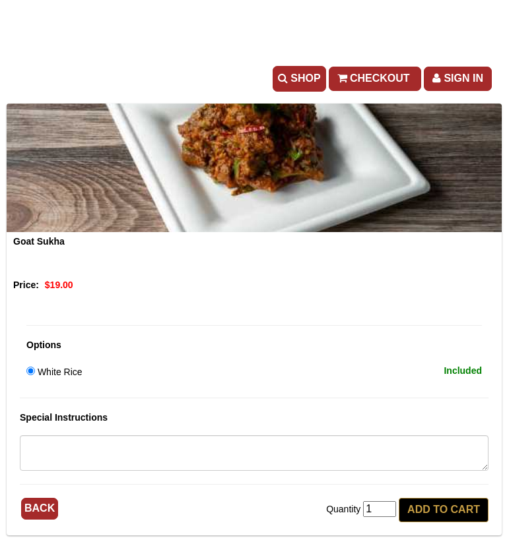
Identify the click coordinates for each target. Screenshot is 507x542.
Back (39, 508)
